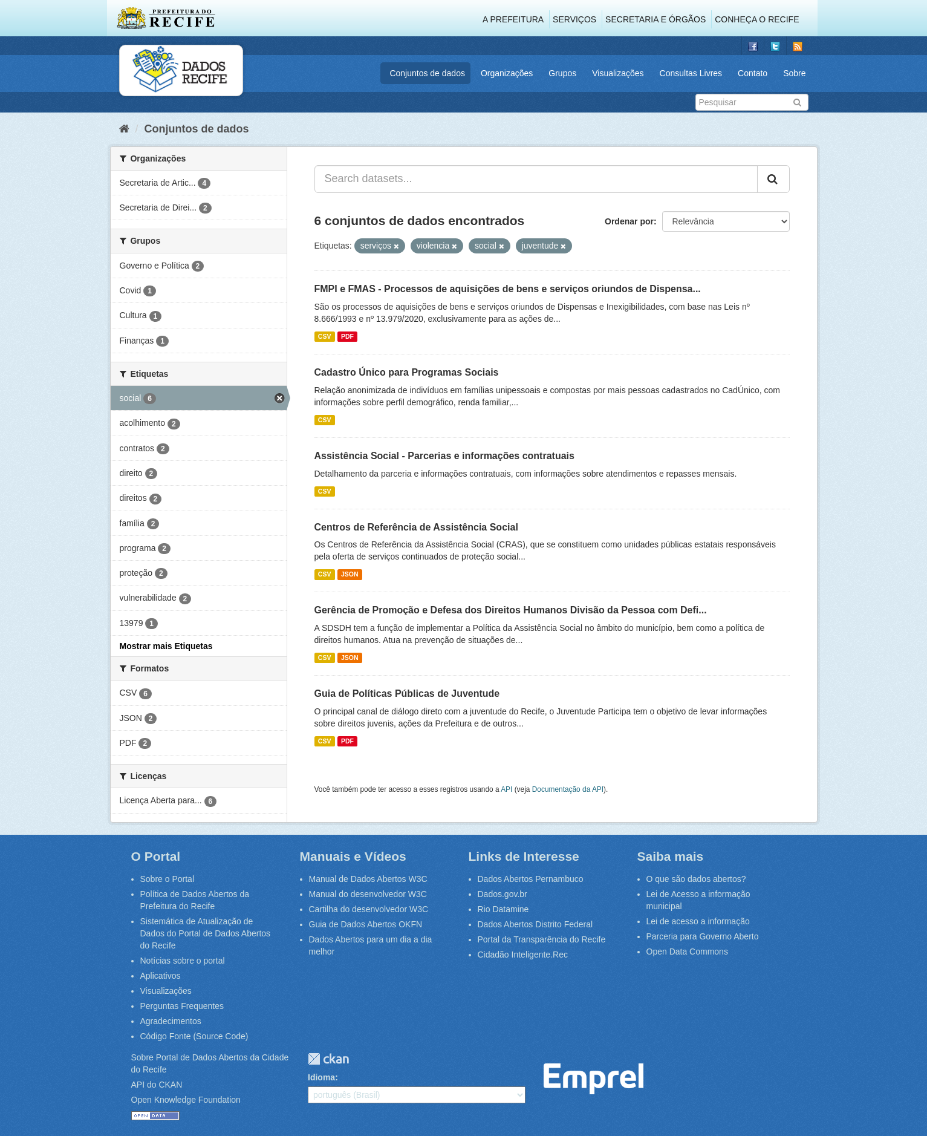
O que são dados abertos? (696, 879)
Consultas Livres (691, 73)
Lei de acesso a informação (698, 921)
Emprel (593, 1078)
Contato (752, 73)
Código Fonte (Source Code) (194, 1036)
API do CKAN (157, 1084)
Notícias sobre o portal (182, 960)
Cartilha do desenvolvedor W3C (369, 909)
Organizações (507, 73)
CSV (324, 336)
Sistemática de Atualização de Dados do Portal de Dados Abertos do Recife (205, 933)
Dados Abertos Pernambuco (531, 879)
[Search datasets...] (536, 179)
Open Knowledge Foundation (186, 1100)
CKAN (328, 1059)
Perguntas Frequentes (182, 1006)
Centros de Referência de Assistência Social (416, 527)
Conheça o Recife (757, 19)
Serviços (574, 19)
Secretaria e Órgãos (655, 19)
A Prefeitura (513, 19)
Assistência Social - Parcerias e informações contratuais (444, 456)
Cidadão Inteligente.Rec (523, 954)
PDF (347, 336)
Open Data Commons (687, 951)
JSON (350, 574)
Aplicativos (160, 976)
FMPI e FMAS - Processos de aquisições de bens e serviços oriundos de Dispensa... (507, 289)
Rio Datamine (503, 909)
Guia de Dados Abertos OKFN (366, 924)
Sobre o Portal (167, 879)
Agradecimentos (170, 1021)
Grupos (562, 73)
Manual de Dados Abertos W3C (368, 879)
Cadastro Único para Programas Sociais (406, 372)
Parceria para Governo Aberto (702, 936)
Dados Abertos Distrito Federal (535, 924)
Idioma (321, 1077)
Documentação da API (567, 789)
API (506, 789)
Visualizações (617, 73)
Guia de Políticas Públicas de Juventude (407, 693)
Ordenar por (629, 221)
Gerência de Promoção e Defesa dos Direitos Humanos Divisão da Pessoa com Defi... (510, 610)
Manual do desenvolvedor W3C (368, 894)
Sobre (794, 73)
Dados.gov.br (502, 894)
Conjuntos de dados (427, 73)
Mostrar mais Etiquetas (166, 646)
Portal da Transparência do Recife (542, 939)
